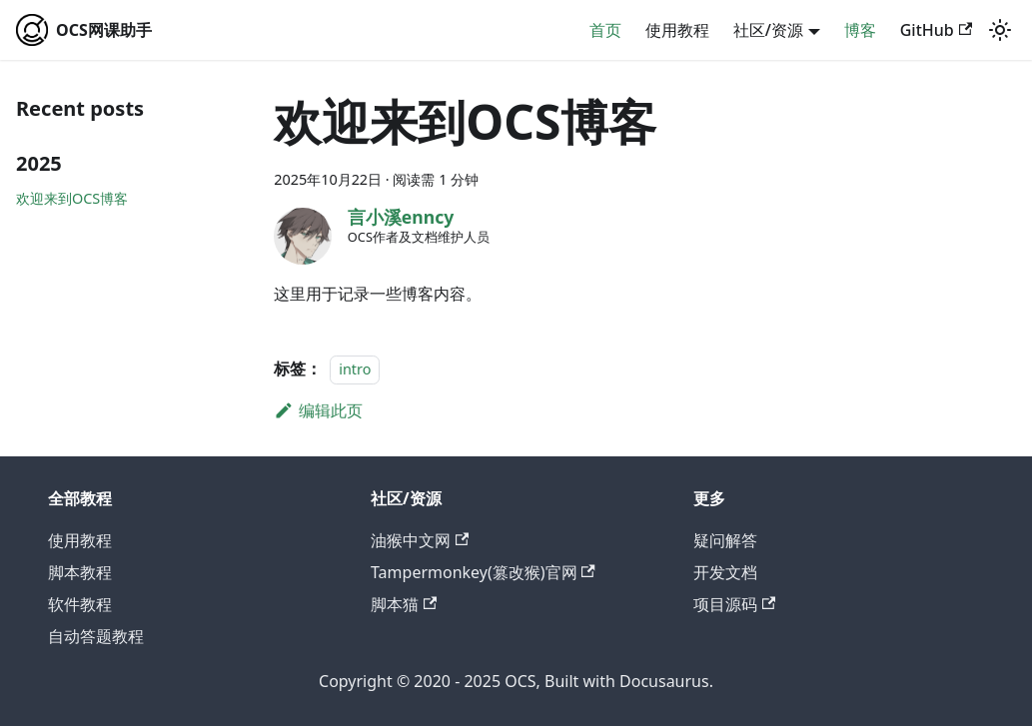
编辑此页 (318, 410)
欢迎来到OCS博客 (72, 198)
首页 (605, 30)
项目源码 (734, 604)
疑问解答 (725, 540)
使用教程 (677, 30)
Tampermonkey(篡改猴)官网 (483, 572)
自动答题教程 (96, 636)
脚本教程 (80, 572)
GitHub (936, 30)
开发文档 (725, 572)
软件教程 (80, 604)
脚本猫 (404, 604)
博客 (860, 30)
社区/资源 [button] (768, 30)
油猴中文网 (420, 540)
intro (355, 369)
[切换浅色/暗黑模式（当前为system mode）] (1000, 30)
